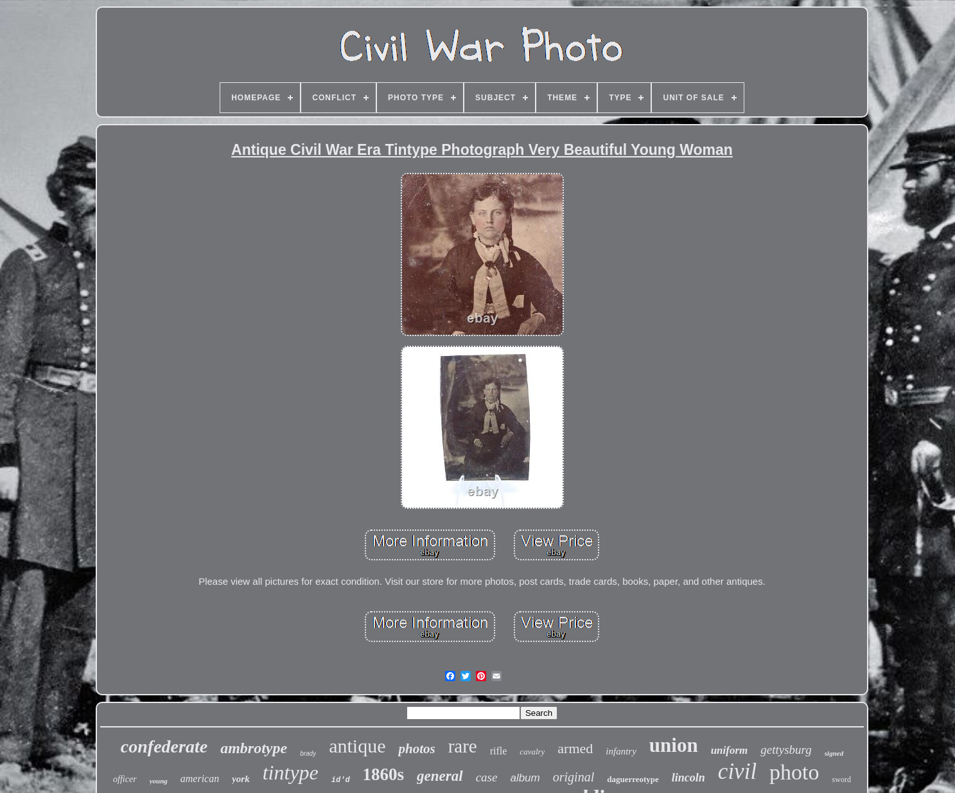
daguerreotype (633, 779)
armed (575, 748)
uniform (729, 750)
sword (841, 779)
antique (357, 745)
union (673, 745)
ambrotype (253, 748)
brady (308, 753)
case (487, 777)
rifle (498, 750)
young (159, 781)
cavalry (532, 751)
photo (794, 772)
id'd (340, 780)
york (241, 779)
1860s (384, 774)
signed (834, 753)
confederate (164, 746)
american (199, 778)
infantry (621, 751)
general (440, 776)
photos (416, 748)
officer (125, 779)
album (524, 778)
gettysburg (786, 749)
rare (462, 746)
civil (737, 771)
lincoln (688, 777)
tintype (291, 772)
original (573, 777)
